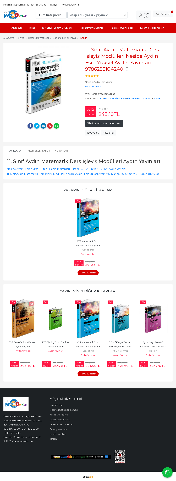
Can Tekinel (88, 249)
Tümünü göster (88, 272)
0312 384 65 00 (11, 428)
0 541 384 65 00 (30, 428)
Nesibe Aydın (15, 169)
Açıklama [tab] (15, 150)
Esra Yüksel (32, 169)
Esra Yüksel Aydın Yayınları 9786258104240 (110, 174)
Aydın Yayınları (118, 169)
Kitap (99, 98)
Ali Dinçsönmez (120, 350)
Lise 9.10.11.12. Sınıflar (139, 98)
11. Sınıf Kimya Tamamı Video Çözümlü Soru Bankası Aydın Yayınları (120, 346)
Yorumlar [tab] (61, 150)
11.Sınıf (157, 98)
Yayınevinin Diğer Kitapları (88, 291)
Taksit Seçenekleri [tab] (38, 150)
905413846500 (13, 433)
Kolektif (153, 350)
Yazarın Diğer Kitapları (88, 190)
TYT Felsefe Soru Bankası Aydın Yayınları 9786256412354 (23, 346)
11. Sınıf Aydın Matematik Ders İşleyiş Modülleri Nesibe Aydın (44, 174)
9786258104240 (149, 174)
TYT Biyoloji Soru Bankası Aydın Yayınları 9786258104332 (56, 346)
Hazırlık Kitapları (115, 98)
